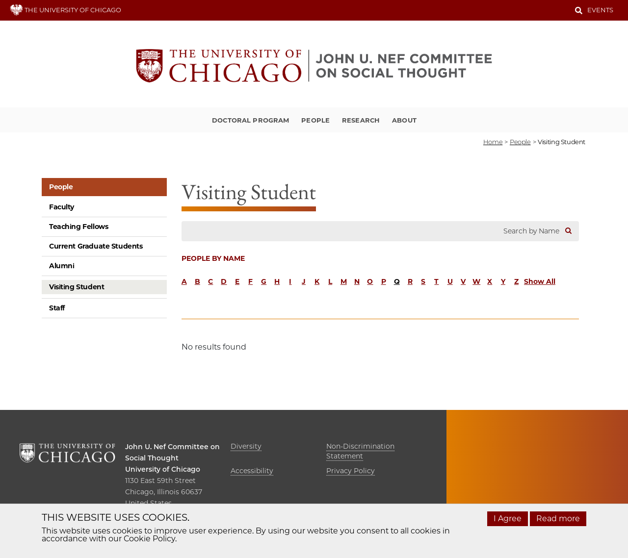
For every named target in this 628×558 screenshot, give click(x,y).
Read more (558, 518)
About (404, 120)
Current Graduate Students (96, 246)
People (315, 120)
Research (361, 120)
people (520, 142)
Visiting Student (76, 286)
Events (600, 10)
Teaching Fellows (78, 226)
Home (492, 142)
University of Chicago (162, 469)
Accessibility (252, 470)
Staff (57, 308)
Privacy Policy (350, 470)
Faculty (61, 207)
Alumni (61, 265)
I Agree (508, 518)
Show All (539, 281)
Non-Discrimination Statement (360, 451)
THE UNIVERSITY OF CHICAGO (65, 10)
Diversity (246, 446)
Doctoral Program (250, 120)
